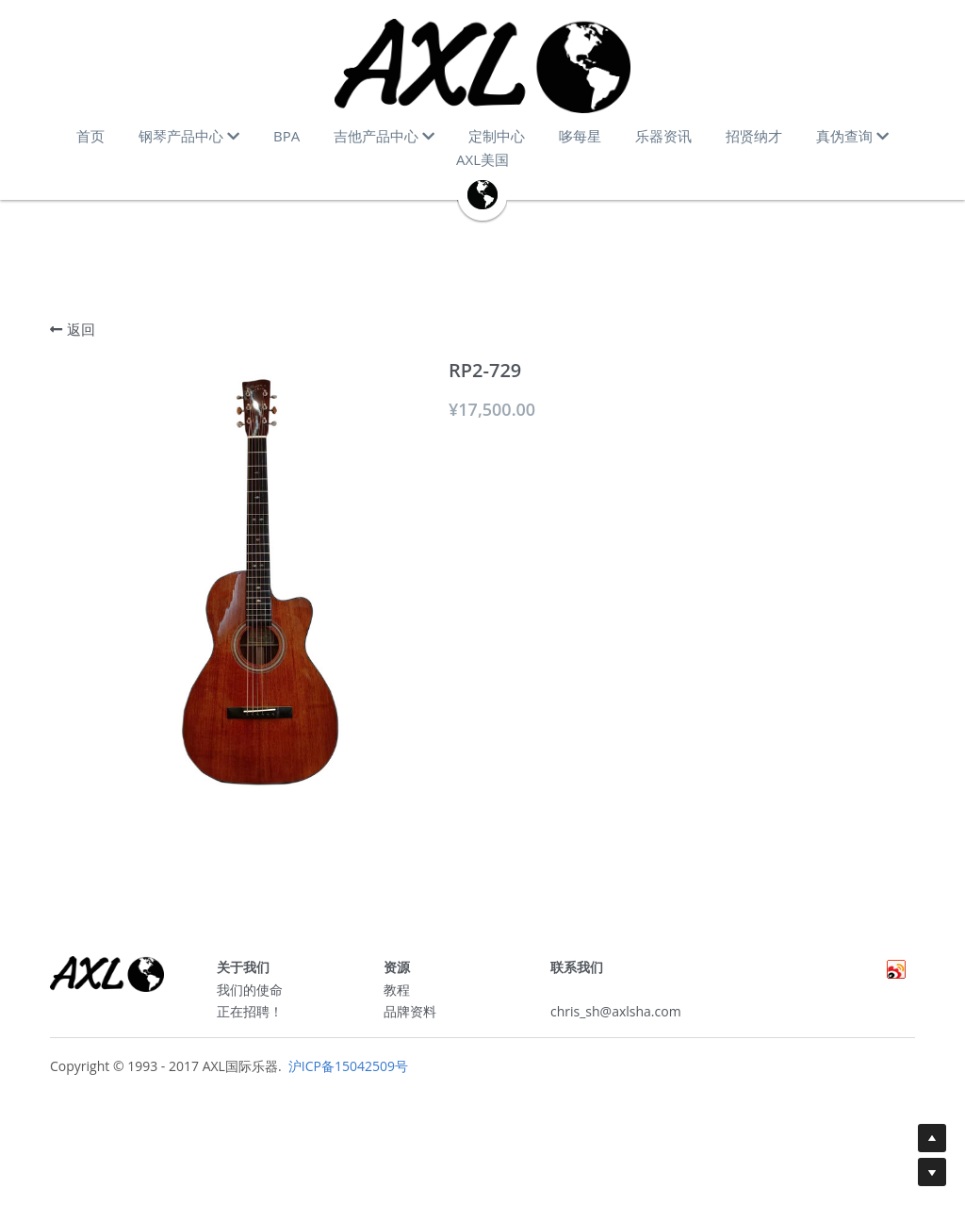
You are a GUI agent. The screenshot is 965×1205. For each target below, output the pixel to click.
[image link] (482, 66)
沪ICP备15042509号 (346, 1072)
